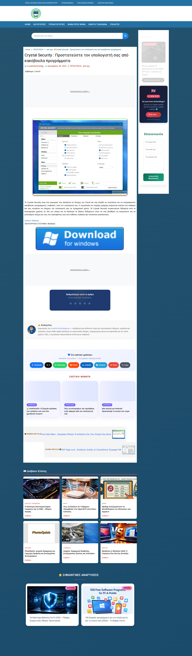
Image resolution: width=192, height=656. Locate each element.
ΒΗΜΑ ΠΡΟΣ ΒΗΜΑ (77, 24)
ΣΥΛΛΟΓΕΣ (115, 24)
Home (28, 24)
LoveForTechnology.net (60, 328)
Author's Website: (32, 221)
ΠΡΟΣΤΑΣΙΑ (75, 66)
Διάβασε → (29, 516)
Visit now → (153, 114)
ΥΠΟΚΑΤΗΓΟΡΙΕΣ (57, 24)
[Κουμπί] (125, 36)
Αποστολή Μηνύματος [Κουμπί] (153, 177)
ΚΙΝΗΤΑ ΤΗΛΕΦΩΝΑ (98, 24)
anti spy (86, 66)
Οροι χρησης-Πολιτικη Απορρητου (41, 3)
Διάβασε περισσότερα (153, 78)
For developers (85, 3)
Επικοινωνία (67, 3)
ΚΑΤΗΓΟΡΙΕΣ (40, 24)
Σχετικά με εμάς (105, 3)
